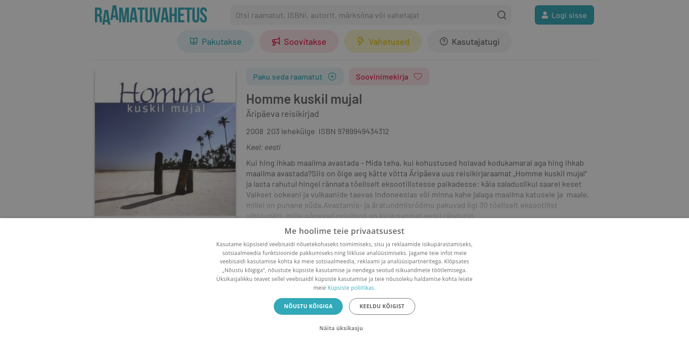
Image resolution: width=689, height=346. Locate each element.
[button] (344, 328)
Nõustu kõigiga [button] (308, 306)
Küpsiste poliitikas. (351, 287)
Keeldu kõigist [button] (382, 306)
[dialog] (344, 282)
